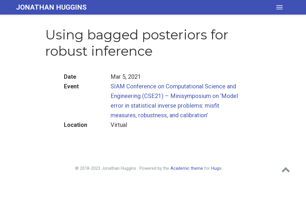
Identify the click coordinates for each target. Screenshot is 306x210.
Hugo (216, 168)
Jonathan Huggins (51, 7)
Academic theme (186, 168)
